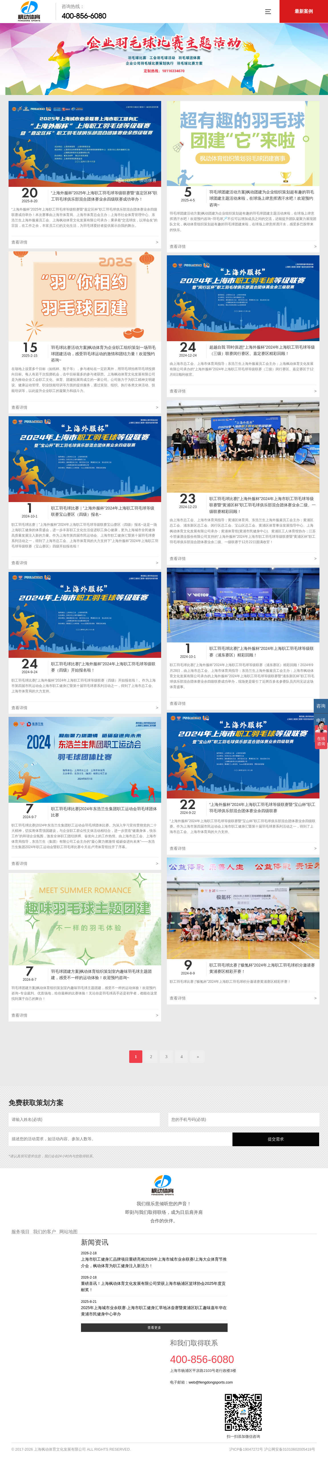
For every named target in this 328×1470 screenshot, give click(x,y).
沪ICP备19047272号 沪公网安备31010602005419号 (272, 1449)
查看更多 (154, 1328)
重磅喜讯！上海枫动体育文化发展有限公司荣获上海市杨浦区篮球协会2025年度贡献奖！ (154, 1283)
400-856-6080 (84, 16)
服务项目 (20, 1231)
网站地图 (68, 1231)
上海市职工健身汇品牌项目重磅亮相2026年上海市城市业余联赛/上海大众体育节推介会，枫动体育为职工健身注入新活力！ (154, 1259)
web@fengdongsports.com (211, 1382)
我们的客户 (44, 1231)
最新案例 (304, 11)
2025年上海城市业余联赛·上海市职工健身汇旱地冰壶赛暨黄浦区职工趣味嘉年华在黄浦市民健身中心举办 (154, 1308)
